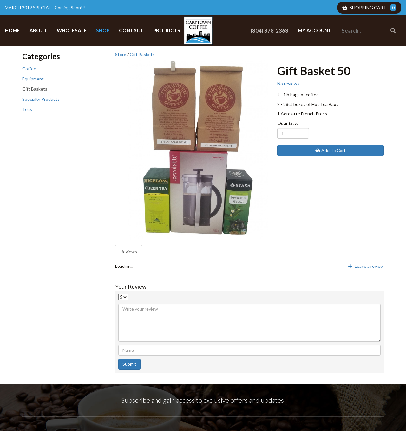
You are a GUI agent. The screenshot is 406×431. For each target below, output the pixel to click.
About (38, 30)
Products (166, 30)
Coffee (29, 68)
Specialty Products (41, 99)
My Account (314, 30)
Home (12, 30)
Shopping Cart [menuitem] (369, 7)
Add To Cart (330, 150)
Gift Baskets (34, 89)
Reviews (128, 251)
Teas (27, 109)
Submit (129, 364)
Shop (102, 30)
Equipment (33, 78)
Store (120, 54)
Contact (131, 30)
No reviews (288, 83)
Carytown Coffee (198, 31)
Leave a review (366, 266)
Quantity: (287, 123)
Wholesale (72, 30)
